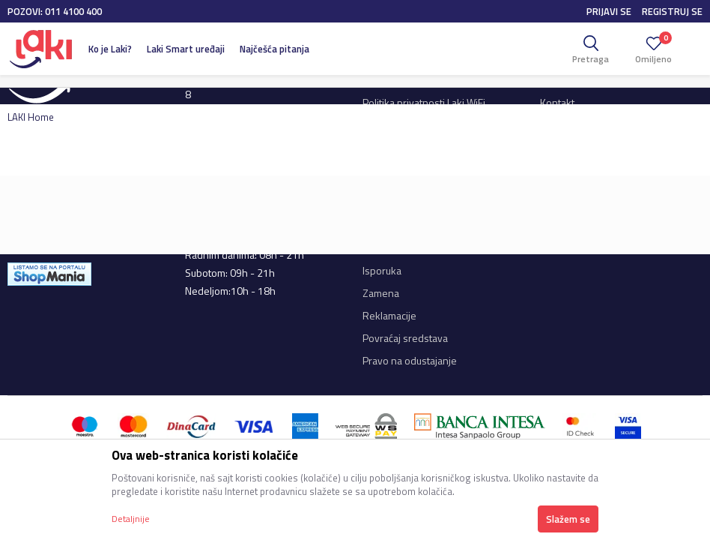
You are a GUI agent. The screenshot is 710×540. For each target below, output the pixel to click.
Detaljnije (131, 519)
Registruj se (672, 11)
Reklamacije (389, 315)
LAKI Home (30, 117)
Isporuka (381, 270)
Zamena (380, 293)
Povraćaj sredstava (405, 338)
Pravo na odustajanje (409, 360)
